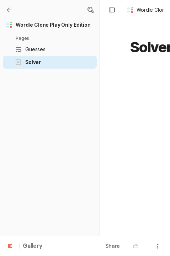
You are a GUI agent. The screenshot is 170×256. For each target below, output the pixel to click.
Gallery (32, 246)
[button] (90, 10)
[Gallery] (9, 10)
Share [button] (112, 246)
